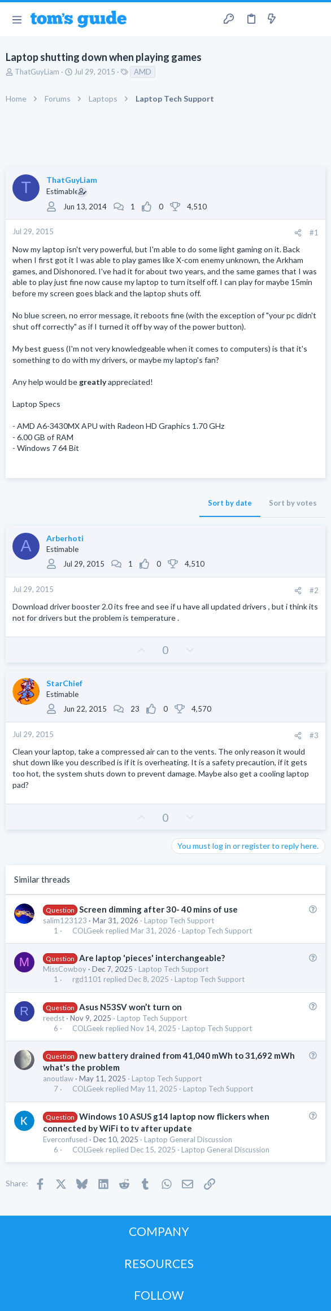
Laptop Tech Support (179, 920)
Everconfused (65, 1139)
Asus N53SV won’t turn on (130, 1007)
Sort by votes (293, 502)
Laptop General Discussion (188, 1139)
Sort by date (230, 502)
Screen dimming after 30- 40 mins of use (158, 909)
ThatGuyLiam (37, 71)
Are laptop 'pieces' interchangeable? (152, 958)
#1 (314, 232)
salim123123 (65, 920)
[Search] (315, 19)
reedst (53, 1018)
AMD (142, 71)
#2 (314, 590)
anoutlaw (58, 1078)
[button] (17, 19)
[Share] (298, 232)
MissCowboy (64, 969)
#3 (314, 735)
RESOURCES (159, 1263)
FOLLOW (159, 1295)
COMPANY (159, 1231)
